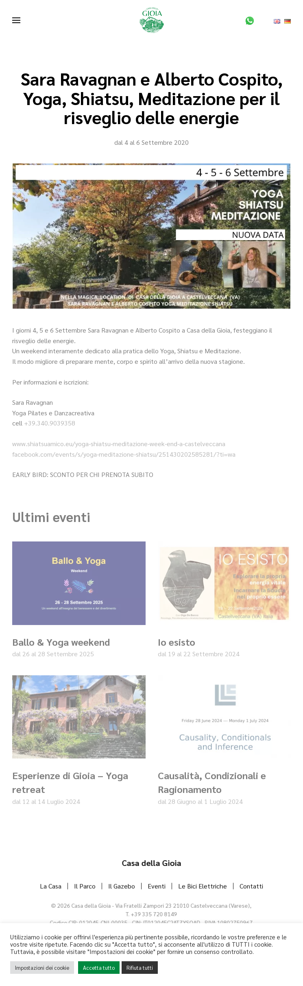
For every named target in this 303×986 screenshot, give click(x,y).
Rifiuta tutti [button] (139, 967)
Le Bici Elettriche (202, 887)
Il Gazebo (121, 887)
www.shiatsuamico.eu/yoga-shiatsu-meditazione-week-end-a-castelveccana (118, 443)
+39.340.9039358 (49, 423)
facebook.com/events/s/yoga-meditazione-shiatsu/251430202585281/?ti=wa (123, 454)
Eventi (157, 887)
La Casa (50, 887)
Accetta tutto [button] (99, 967)
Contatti (251, 887)
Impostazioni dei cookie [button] (42, 967)
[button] (16, 20)
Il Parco (85, 887)
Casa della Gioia (150, 862)
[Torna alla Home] (152, 20)
